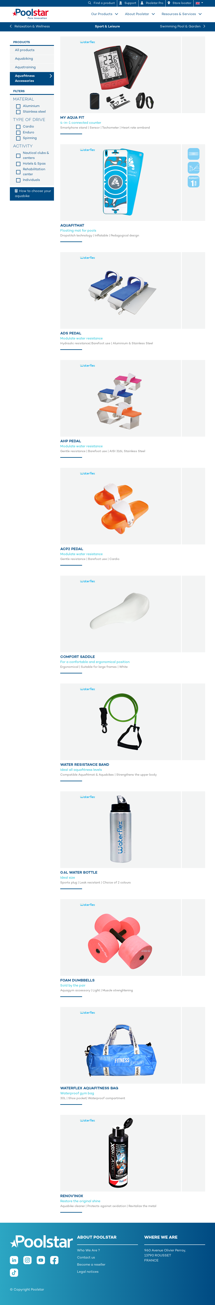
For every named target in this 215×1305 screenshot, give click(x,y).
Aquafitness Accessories (25, 78)
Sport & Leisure (107, 26)
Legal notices (87, 1272)
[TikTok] (16, 1275)
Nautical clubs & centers (36, 155)
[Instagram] (30, 1262)
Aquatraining (25, 67)
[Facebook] (56, 1262)
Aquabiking (24, 59)
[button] (199, 3)
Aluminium (31, 106)
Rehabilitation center (34, 172)
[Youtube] (43, 1262)
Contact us (86, 1258)
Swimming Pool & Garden (182, 26)
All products (24, 50)
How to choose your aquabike (33, 193)
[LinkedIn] (16, 1262)
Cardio (28, 127)
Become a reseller (91, 1265)
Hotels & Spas (34, 164)
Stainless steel (34, 112)
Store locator (179, 3)
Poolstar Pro (152, 3)
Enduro (28, 132)
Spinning (30, 138)
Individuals (31, 180)
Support (127, 3)
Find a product (101, 3)
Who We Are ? (88, 1250)
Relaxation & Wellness (30, 26)
